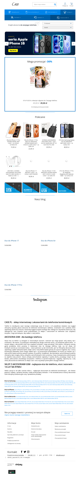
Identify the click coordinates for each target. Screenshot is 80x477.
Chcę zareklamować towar (62, 432)
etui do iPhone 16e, (20, 391)
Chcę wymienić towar (61, 438)
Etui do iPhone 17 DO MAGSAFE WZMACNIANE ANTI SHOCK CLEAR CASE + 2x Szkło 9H (49, 173)
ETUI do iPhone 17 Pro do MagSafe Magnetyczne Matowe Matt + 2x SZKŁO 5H (67, 173)
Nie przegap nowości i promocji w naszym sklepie (27, 414)
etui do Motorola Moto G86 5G (37, 398)
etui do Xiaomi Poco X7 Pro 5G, (32, 403)
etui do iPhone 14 (61, 391)
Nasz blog (40, 199)
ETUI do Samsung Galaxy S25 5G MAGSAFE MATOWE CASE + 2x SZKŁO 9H (66, 142)
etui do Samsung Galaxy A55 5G (21, 382)
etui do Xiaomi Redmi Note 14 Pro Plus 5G (41, 401)
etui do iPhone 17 (18, 389)
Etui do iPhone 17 (12, 240)
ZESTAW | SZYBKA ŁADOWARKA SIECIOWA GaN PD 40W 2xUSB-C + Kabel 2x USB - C (13, 173)
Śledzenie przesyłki (60, 429)
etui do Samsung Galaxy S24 (51, 382)
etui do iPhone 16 (58, 389)
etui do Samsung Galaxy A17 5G (33, 386)
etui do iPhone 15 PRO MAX (50, 391)
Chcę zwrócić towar (60, 435)
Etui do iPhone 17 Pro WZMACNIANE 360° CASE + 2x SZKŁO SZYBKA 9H (13, 142)
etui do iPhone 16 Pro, (67, 389)
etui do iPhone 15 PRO (38, 391)
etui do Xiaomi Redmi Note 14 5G (59, 401)
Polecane (40, 117)
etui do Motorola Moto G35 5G (48, 396)
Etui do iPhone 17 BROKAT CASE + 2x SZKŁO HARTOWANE (31, 172)
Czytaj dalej (8, 245)
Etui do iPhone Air (48, 240)
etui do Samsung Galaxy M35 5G (65, 382)
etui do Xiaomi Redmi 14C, (18, 403)
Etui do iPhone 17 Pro (13, 285)
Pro (28, 389)
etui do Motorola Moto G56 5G (51, 398)
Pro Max (39, 389)
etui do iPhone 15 (29, 391)
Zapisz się (67, 413)
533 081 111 (31, 455)
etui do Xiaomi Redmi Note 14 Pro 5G (22, 401)
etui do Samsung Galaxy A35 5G (36, 382)
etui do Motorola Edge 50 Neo (23, 398)
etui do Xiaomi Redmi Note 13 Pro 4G (57, 403)
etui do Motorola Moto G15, (34, 396)
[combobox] (57, 23)
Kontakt (12, 452)
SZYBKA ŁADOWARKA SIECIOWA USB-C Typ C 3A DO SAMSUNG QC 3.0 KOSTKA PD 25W (49, 142)
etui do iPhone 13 (21, 393)
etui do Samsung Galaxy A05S (25, 384)
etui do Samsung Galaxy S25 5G (23, 381)
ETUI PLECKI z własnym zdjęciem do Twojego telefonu (40, 100)
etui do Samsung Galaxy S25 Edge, (57, 381)
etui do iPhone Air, (50, 389)
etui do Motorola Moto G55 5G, (62, 396)
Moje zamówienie (62, 423)
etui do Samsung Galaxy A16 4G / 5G (40, 384)
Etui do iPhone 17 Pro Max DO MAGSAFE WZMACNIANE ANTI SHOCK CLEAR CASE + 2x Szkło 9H (31, 143)
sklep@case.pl (60, 455)
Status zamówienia (60, 426)
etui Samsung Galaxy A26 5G (18, 386)
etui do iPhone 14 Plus (12, 393)
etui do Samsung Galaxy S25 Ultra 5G (40, 381)
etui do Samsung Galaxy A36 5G (57, 384)
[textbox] (44, 4)
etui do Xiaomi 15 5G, (44, 403)
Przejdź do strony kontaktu (15, 455)
